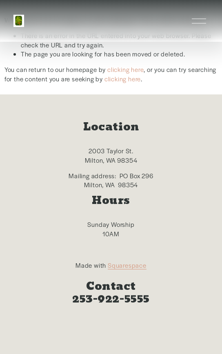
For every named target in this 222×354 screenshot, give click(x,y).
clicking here (125, 69)
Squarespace (127, 265)
